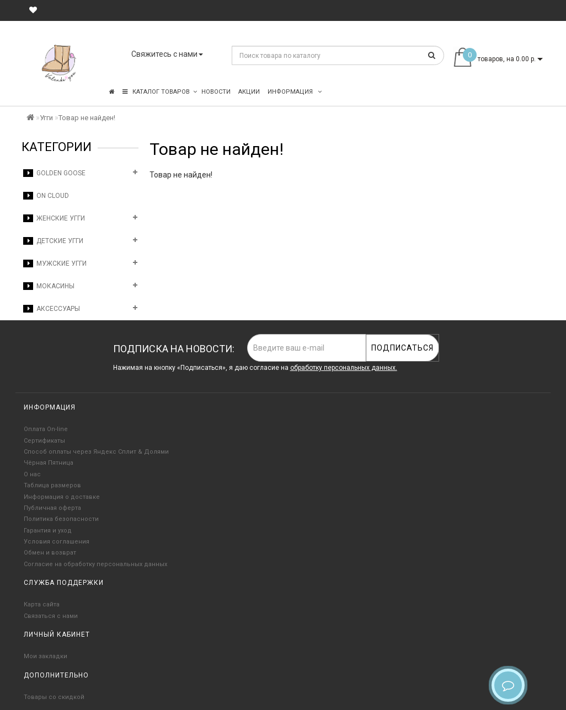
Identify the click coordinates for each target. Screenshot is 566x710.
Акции (249, 91)
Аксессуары (51, 309)
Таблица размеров (52, 485)
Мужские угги (55, 263)
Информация (295, 91)
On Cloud (46, 196)
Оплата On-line (46, 429)
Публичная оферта (52, 508)
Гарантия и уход (48, 530)
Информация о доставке (62, 497)
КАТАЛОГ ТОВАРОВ (159, 91)
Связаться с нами (51, 616)
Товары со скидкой (54, 697)
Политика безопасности (61, 519)
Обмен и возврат (50, 552)
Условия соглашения (56, 541)
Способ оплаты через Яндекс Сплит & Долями (96, 451)
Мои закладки (45, 656)
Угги (46, 118)
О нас (32, 474)
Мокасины (48, 286)
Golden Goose (54, 173)
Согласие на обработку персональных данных (95, 564)
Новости (216, 91)
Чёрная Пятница (48, 462)
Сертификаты (44, 440)
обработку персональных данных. (343, 368)
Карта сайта (42, 604)
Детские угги (53, 241)
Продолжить (514, 197)
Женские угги (54, 218)
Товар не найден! (86, 118)
